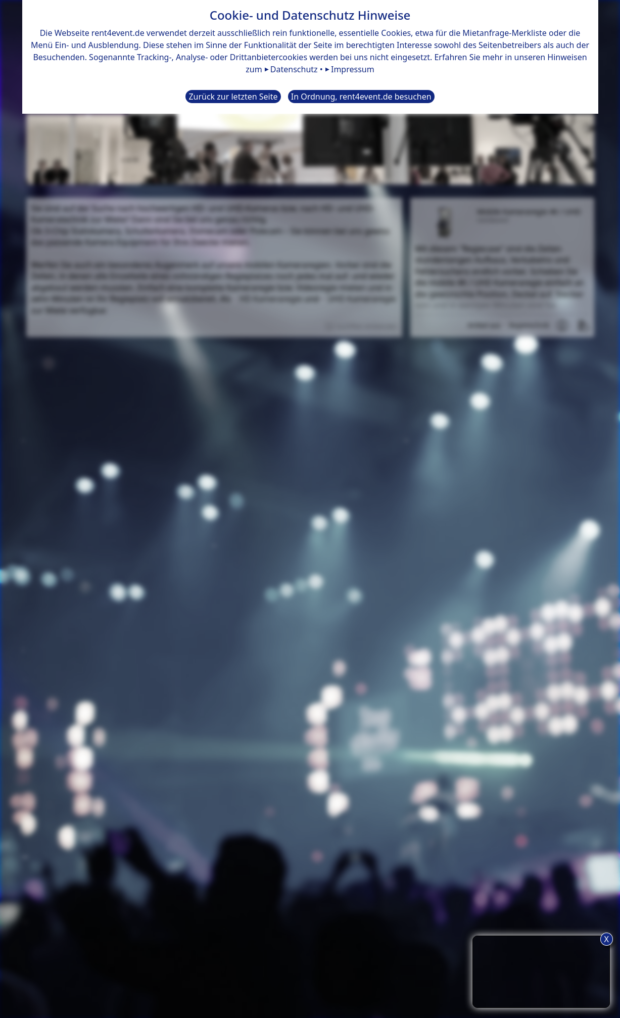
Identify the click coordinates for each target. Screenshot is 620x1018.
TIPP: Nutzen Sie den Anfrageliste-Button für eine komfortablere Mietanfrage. (541, 970)
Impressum (352, 69)
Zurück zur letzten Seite (232, 96)
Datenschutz (294, 69)
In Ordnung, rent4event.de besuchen (361, 96)
